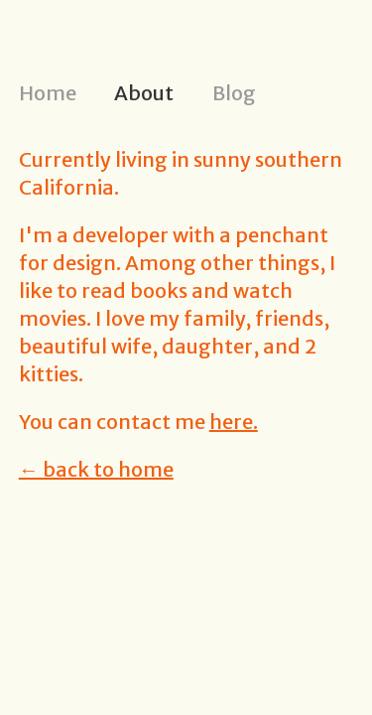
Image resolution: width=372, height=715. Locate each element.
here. (233, 421)
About (144, 92)
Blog (234, 92)
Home (47, 92)
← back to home (96, 469)
